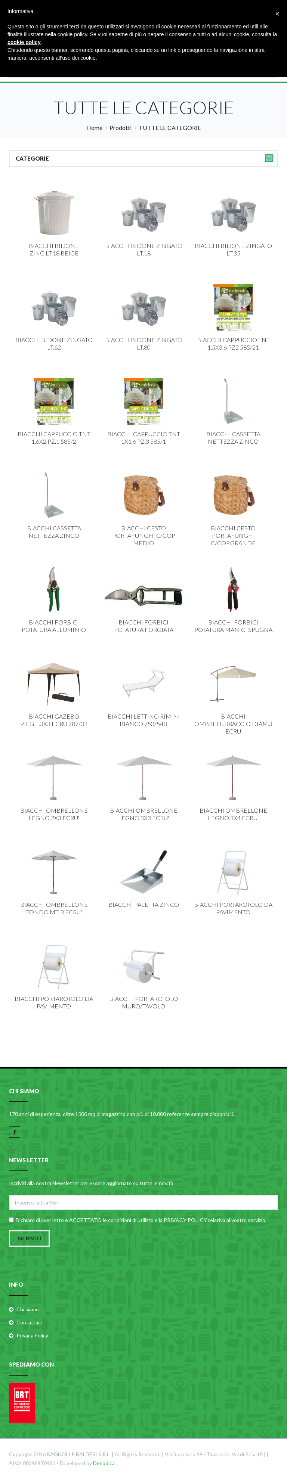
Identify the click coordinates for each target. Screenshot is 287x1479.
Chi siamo (27, 1309)
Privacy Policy (32, 1335)
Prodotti (120, 127)
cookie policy (24, 42)
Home (94, 127)
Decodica (104, 1463)
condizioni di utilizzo (131, 1219)
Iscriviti (29, 1238)
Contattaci (29, 1322)
